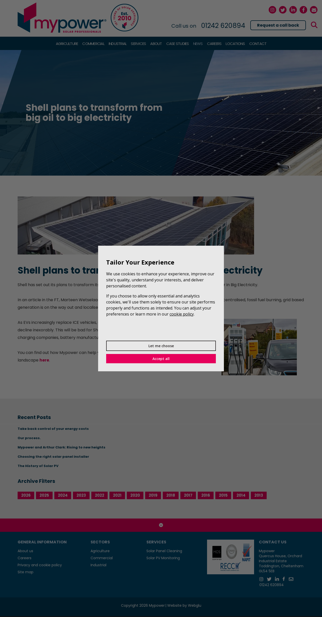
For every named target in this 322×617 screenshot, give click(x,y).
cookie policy (182, 314)
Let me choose (161, 345)
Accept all (161, 358)
